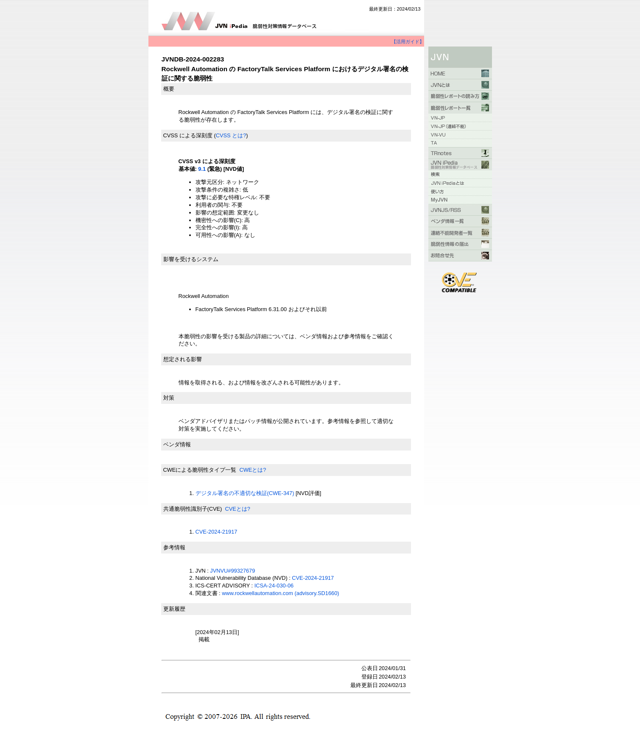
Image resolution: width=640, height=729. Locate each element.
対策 (168, 398)
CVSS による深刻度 (187, 135)
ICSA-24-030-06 (273, 585)
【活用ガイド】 (407, 41)
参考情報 (174, 547)
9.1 (202, 169)
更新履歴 (174, 609)
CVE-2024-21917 (217, 532)
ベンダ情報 (177, 444)
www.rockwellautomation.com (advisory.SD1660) (280, 593)
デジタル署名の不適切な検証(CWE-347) (245, 493)
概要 (168, 89)
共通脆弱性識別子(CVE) (192, 509)
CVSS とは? (231, 135)
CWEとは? (252, 470)
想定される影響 (182, 359)
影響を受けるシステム (190, 259)
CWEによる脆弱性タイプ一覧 (200, 470)
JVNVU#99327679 (232, 571)
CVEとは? (237, 509)
